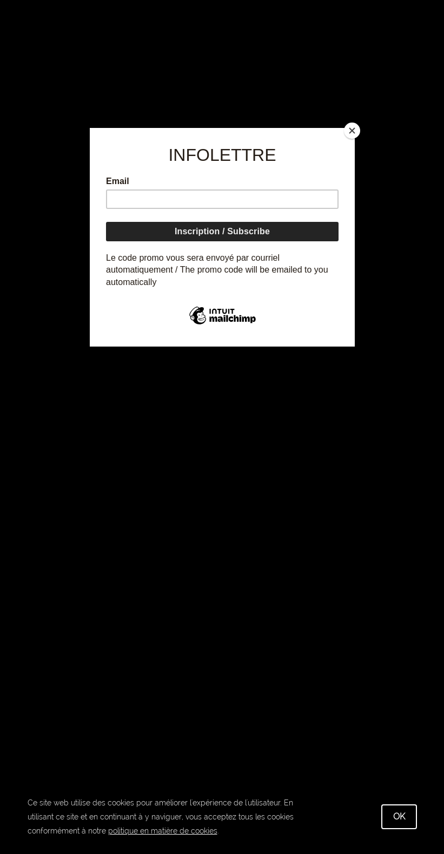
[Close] (352, 131)
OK (399, 816)
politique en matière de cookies (162, 830)
